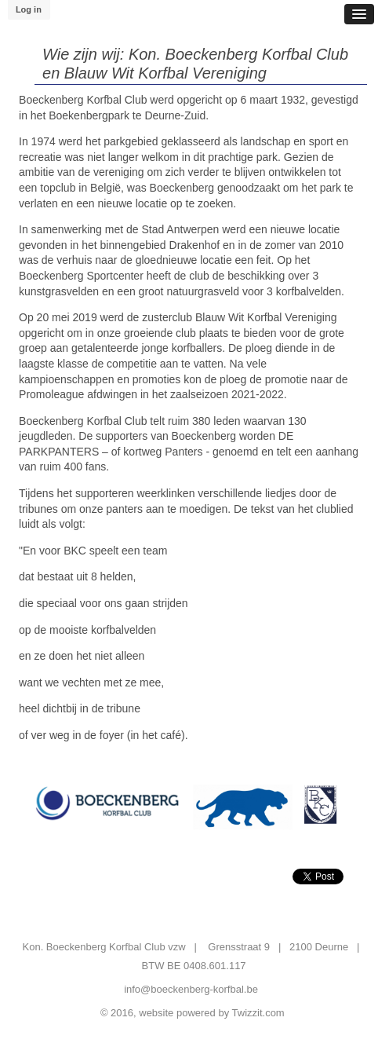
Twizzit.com (258, 1013)
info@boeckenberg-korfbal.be (191, 989)
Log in (29, 9)
